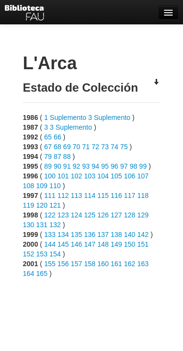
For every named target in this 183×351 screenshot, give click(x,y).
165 (41, 273)
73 (105, 147)
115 (102, 195)
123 (63, 215)
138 (116, 234)
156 (63, 264)
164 (28, 273)
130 (28, 225)
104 (102, 176)
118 (142, 195)
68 (57, 147)
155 (49, 264)
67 (48, 147)
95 (105, 166)
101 (63, 176)
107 (142, 176)
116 (116, 195)
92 (77, 166)
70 (77, 147)
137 (102, 234)
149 (116, 244)
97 (124, 166)
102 (76, 176)
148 (102, 244)
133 (49, 234)
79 (48, 156)
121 (55, 205)
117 (129, 195)
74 (115, 147)
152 (28, 254)
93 (86, 166)
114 (89, 195)
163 (142, 264)
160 (102, 264)
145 (63, 244)
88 (67, 156)
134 (63, 234)
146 (76, 244)
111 (49, 195)
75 (124, 147)
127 (116, 215)
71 (86, 147)
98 (134, 166)
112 (63, 195)
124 (76, 215)
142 (142, 234)
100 (49, 176)
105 (116, 176)
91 (67, 166)
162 (129, 264)
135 (76, 234)
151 (142, 244)
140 (129, 234)
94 (96, 166)
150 (129, 244)
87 (57, 156)
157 (76, 264)
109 (41, 186)
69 (67, 147)
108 (28, 186)
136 (89, 234)
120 (41, 205)
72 (96, 147)
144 (49, 244)
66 (57, 137)
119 (28, 205)
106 (129, 176)
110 (55, 186)
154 (55, 254)
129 (142, 215)
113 (76, 195)
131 (41, 225)
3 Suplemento (109, 117)
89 (48, 166)
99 (143, 166)
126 (102, 215)
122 (49, 215)
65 (48, 137)
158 (89, 264)
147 (89, 244)
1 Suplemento (65, 117)
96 (115, 166)
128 (129, 215)
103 (89, 176)
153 (41, 254)
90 (57, 166)
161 (116, 264)
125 (89, 215)
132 (55, 225)
